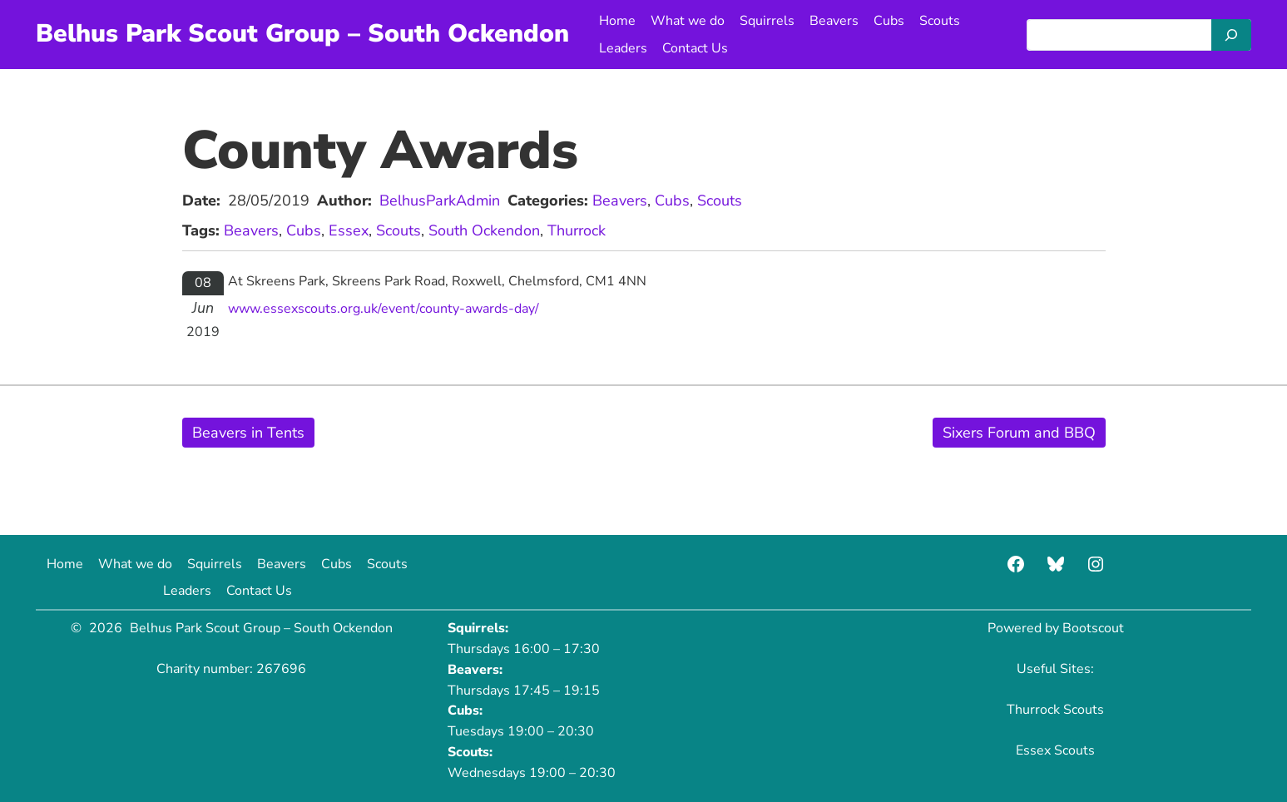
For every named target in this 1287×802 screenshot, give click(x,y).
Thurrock (576, 230)
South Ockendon (484, 230)
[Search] (1231, 35)
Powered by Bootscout (1056, 628)
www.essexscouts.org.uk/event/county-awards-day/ (383, 309)
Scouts (719, 200)
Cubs (672, 200)
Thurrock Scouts (1055, 710)
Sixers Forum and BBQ (1019, 433)
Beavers (619, 200)
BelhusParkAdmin (439, 200)
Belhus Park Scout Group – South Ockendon (302, 34)
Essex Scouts (1055, 750)
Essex (349, 230)
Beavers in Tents (248, 433)
